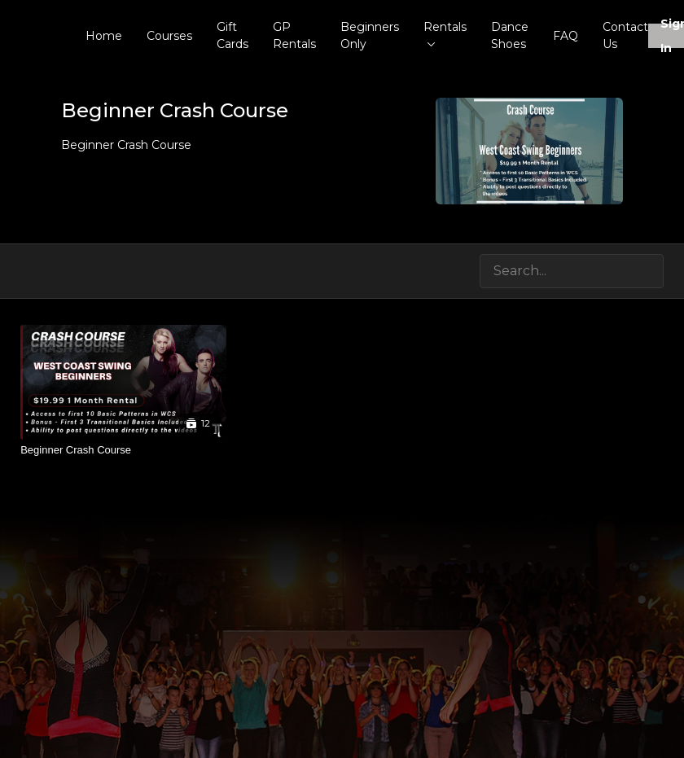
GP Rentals (294, 35)
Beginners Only (369, 35)
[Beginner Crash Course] (123, 450)
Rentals (445, 33)
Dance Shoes (509, 35)
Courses (169, 35)
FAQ (565, 35)
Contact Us (625, 35)
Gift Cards (232, 35)
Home (104, 35)
